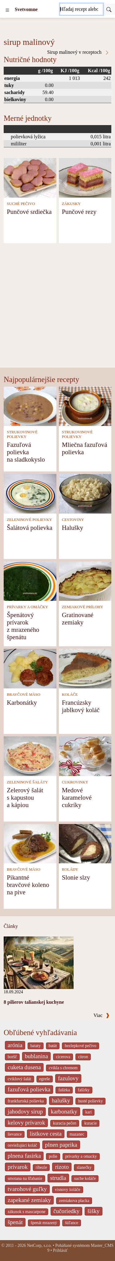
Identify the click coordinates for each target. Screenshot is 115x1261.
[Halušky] (85, 493)
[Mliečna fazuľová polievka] (85, 405)
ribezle (41, 1167)
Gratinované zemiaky (78, 618)
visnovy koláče (67, 1189)
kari (88, 1112)
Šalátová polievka (29, 527)
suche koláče (85, 1178)
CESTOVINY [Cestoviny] (73, 520)
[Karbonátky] (30, 668)
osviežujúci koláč (22, 1145)
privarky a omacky (81, 1156)
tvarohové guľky (27, 1189)
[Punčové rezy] (85, 177)
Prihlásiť (60, 1250)
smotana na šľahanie (25, 1178)
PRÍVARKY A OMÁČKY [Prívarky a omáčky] (27, 607)
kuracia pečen (64, 1123)
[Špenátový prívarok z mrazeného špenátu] (30, 580)
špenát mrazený (44, 1222)
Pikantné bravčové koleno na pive (28, 885)
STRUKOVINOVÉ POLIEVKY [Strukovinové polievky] (22, 434)
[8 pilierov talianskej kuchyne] (39, 962)
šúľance (71, 1222)
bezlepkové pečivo (80, 1045)
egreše (44, 1079)
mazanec (77, 1134)
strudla (58, 1178)
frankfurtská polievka (26, 1101)
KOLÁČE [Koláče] (70, 694)
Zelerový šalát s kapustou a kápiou (25, 797)
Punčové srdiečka (29, 211)
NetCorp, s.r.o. (39, 1245)
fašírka (64, 1090)
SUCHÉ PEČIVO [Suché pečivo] (21, 204)
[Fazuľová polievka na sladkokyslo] (30, 405)
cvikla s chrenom (63, 1068)
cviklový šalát (19, 1079)
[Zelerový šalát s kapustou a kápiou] (30, 755)
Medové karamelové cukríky (77, 797)
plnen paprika (61, 1144)
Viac (101, 1015)
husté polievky (90, 1101)
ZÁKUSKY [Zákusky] (71, 204)
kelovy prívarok (26, 1122)
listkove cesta (46, 1133)
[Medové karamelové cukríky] (85, 755)
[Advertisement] (57, 307)
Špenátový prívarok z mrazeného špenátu (23, 625)
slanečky (84, 1167)
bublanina (36, 1056)
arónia (15, 1045)
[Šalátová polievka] (30, 493)
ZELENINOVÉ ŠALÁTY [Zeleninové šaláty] (27, 782)
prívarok (18, 1167)
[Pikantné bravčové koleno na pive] (30, 843)
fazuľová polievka (29, 1089)
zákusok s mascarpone (26, 1211)
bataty (35, 1045)
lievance (15, 1134)
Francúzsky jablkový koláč (81, 706)
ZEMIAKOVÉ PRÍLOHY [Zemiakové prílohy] (82, 607)
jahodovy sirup (25, 1111)
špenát (15, 1222)
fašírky (84, 1090)
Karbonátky (22, 702)
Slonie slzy (76, 877)
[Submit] (109, 9)
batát (53, 1045)
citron (83, 1056)
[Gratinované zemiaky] (85, 580)
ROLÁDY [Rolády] (70, 869)
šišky (93, 1211)
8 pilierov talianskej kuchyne (34, 1002)
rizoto (62, 1167)
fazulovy (68, 1078)
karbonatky (64, 1111)
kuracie (90, 1123)
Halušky (72, 527)
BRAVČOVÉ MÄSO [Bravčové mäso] (23, 694)
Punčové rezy (79, 211)
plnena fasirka (24, 1156)
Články (11, 926)
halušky (61, 1100)
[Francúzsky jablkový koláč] (85, 668)
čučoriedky (66, 1211)
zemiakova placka (74, 1200)
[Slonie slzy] (85, 843)
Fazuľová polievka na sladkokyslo (26, 452)
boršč (12, 1056)
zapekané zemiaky (29, 1200)
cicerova (63, 1056)
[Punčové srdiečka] (30, 177)
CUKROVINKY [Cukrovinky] (75, 782)
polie (53, 1156)
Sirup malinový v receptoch (78, 52)
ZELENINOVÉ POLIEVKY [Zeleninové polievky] (29, 520)
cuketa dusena (24, 1067)
